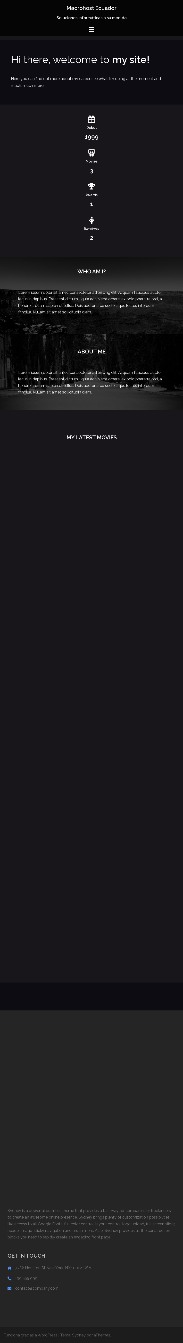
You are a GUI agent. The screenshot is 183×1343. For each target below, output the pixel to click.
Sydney (79, 1335)
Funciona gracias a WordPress (30, 1335)
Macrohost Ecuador (91, 8)
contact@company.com (36, 1288)
